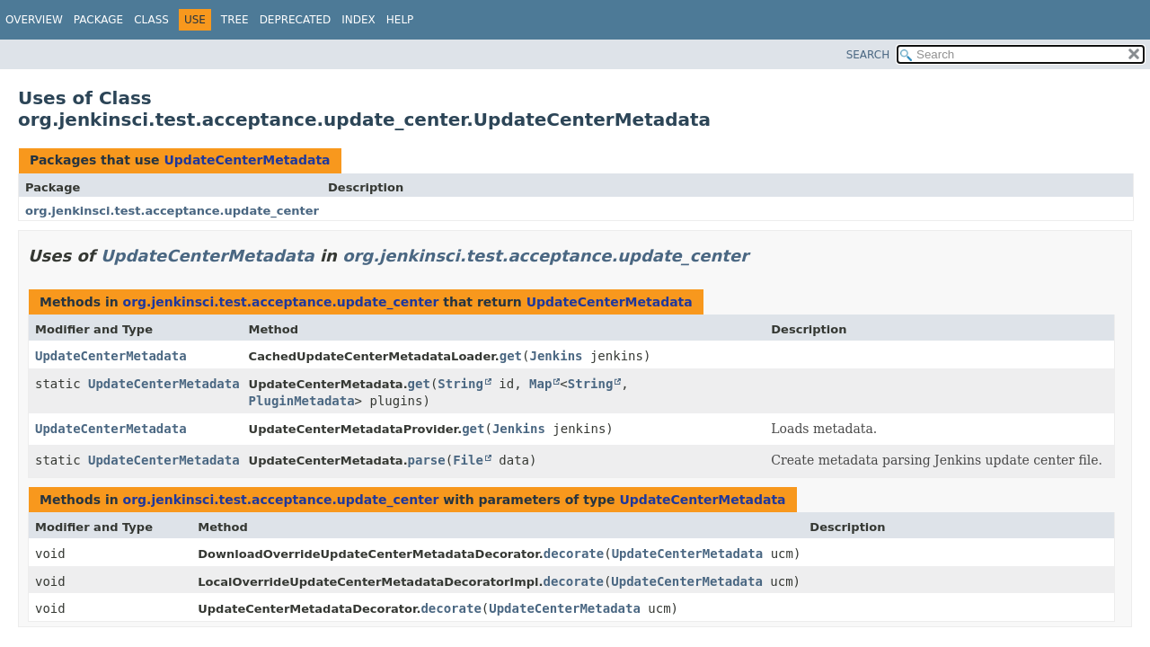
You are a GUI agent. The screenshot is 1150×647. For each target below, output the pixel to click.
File (468, 460)
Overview (34, 19)
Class (151, 19)
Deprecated (296, 19)
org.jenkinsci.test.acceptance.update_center (172, 210)
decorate (574, 553)
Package (98, 19)
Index (358, 19)
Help (400, 19)
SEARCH (868, 55)
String (460, 384)
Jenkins (556, 356)
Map (540, 384)
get (511, 356)
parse (427, 460)
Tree (235, 19)
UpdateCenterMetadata (247, 160)
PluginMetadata (302, 401)
